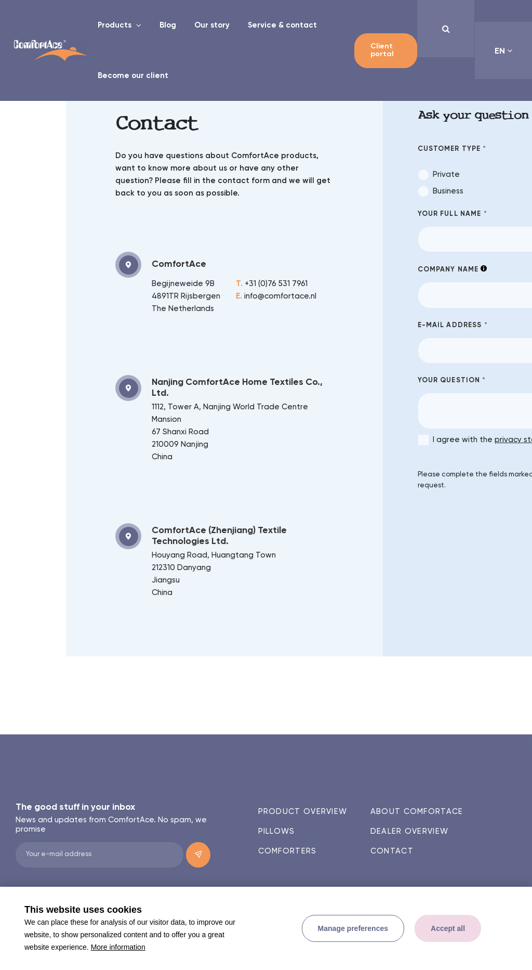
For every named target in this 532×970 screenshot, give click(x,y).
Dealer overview (409, 831)
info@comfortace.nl (276, 296)
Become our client (133, 76)
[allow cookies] (448, 928)
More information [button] (118, 947)
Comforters (287, 851)
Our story (212, 25)
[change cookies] (353, 928)
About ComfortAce (416, 812)
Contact (392, 851)
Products (116, 25)
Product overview (303, 812)
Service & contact (282, 25)
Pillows (276, 831)
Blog (167, 25)
